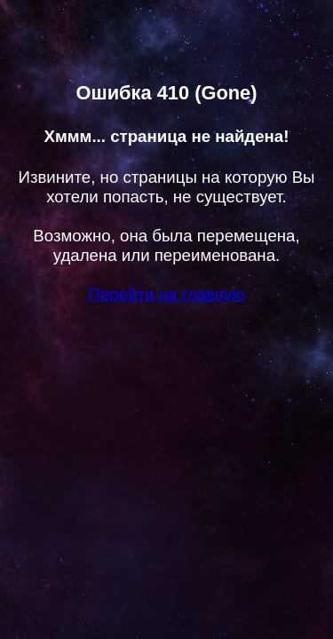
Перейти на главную (166, 294)
